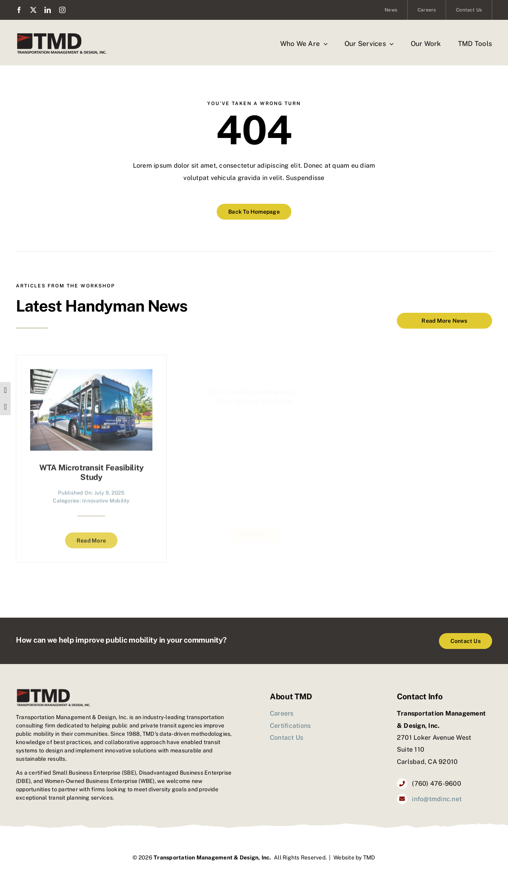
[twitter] (33, 10)
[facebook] (19, 10)
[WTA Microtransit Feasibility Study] (91, 370)
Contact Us (286, 737)
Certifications (290, 725)
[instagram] (62, 10)
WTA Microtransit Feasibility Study (91, 467)
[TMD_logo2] (62, 34)
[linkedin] (47, 10)
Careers (282, 713)
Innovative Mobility (106, 496)
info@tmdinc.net (437, 799)
